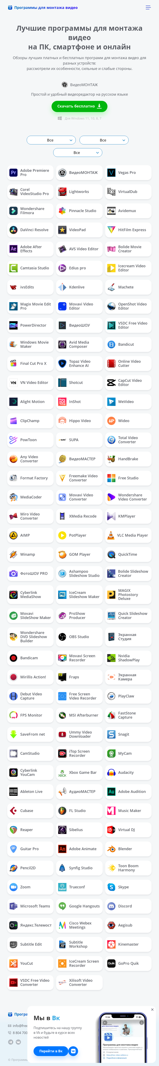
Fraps (68, 677)
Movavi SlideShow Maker (30, 615)
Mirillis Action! (27, 677)
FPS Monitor (25, 715)
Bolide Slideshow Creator (127, 573)
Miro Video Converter (24, 516)
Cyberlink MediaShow (25, 594)
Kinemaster (123, 944)
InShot (69, 402)
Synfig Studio (75, 868)
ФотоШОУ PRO (28, 573)
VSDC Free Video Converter (29, 982)
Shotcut (70, 383)
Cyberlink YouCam (23, 772)
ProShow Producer (72, 615)
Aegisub (119, 925)
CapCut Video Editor (124, 382)
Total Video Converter (122, 439)
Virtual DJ (121, 830)
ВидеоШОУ (74, 325)
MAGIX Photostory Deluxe (122, 594)
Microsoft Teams (29, 906)
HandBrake (122, 459)
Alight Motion (27, 402)
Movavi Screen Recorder (76, 657)
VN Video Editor (28, 383)
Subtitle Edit (25, 944)
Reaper (21, 830)
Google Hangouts (79, 906)
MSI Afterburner (78, 715)
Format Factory (28, 478)
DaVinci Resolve (28, 230)
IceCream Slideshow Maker (79, 594)
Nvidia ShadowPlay (123, 657)
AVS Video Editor (78, 249)
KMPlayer (121, 516)
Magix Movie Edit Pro (30, 306)
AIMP (19, 535)
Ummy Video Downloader (75, 734)
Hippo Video (74, 421)
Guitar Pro (24, 849)
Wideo (118, 421)
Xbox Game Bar (77, 772)
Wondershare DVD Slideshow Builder (28, 636)
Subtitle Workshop (72, 944)
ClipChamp (24, 421)
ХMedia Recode (77, 516)
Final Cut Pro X (27, 363)
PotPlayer (72, 535)
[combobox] (51, 140)
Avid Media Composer (73, 344)
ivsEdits (21, 287)
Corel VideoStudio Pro (29, 191)
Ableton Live (25, 792)
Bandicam (23, 658)
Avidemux (121, 211)
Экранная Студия (121, 636)
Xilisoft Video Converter (75, 982)
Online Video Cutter (124, 363)
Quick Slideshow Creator (127, 615)
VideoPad (72, 230)
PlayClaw (120, 696)
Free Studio (123, 478)
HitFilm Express (126, 229)
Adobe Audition (126, 792)
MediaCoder (25, 497)
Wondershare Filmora (26, 210)
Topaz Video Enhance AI (74, 363)
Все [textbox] (50, 140)
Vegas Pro (121, 173)
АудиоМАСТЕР (76, 792)
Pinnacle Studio (77, 211)
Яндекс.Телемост (30, 925)
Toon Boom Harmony (123, 867)
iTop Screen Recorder (74, 753)
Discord (119, 906)
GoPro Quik (123, 963)
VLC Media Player (127, 535)
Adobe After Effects (25, 248)
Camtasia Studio (29, 268)
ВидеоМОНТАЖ (78, 173)
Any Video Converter (23, 458)
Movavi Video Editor (75, 306)
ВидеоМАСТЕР (76, 459)
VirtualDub (122, 192)
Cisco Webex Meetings (75, 925)
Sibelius (70, 830)
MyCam (119, 753)
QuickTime (122, 554)
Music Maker (124, 811)
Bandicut (120, 344)
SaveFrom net (27, 734)
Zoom (19, 887)
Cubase (21, 811)
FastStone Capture (121, 715)
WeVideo (120, 402)
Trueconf (71, 887)
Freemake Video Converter (78, 477)
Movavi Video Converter (75, 497)
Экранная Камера (121, 676)
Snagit (118, 734)
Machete (120, 287)
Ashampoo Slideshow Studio (79, 573)
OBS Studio (73, 637)
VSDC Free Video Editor (127, 325)
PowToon (23, 440)
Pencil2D (22, 868)
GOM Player (74, 554)
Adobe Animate (77, 849)
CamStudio (24, 753)
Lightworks (73, 192)
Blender (119, 849)
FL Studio (72, 811)
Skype (118, 887)
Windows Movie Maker (29, 344)
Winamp (22, 554)
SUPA (68, 440)
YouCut (21, 963)
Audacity (120, 772)
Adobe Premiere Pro (29, 172)
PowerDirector (27, 325)
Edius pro (72, 268)
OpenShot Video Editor (127, 306)
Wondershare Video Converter (127, 497)
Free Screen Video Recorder (77, 696)
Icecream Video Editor (126, 267)
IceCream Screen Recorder (78, 963)
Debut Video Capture (25, 696)
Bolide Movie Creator (124, 248)
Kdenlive (71, 287)
